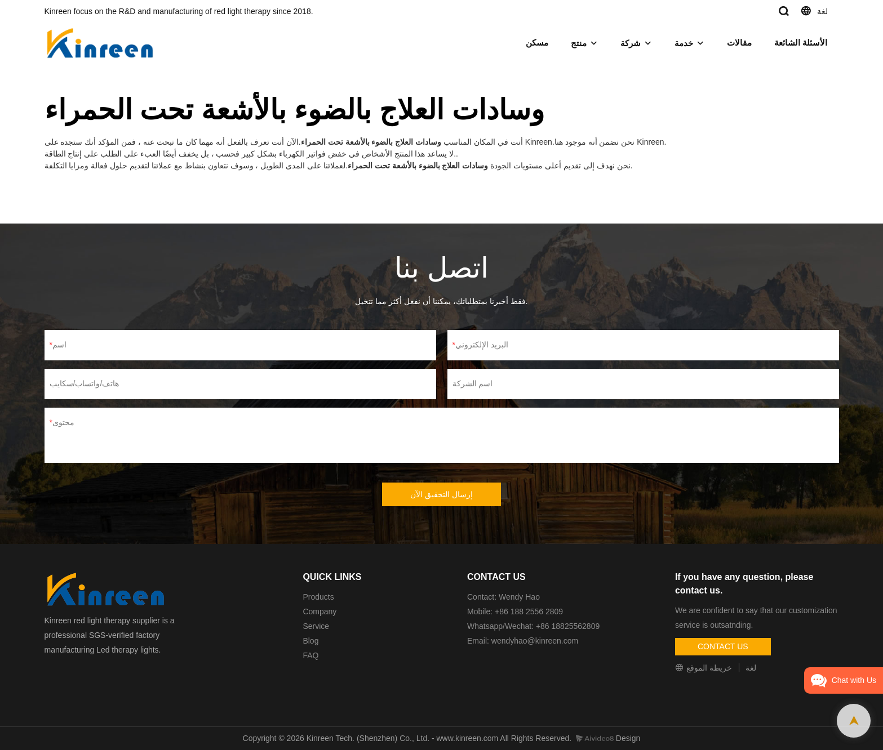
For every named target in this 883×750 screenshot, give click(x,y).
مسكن (537, 42)
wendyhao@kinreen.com (534, 640)
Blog (310, 640)
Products (318, 596)
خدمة (684, 43)
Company (321, 611)
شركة (630, 43)
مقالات (739, 42)
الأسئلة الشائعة (800, 42)
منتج (579, 43)
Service (316, 626)
